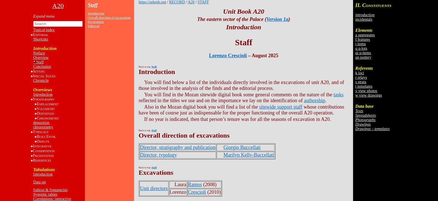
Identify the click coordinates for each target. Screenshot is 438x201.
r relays (361, 77)
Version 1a (277, 19)
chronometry (43, 127)
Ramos (195, 184)
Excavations (96, 22)
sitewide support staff (281, 107)
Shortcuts (40, 39)
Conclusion (42, 66)
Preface (39, 53)
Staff (93, 5)
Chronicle (41, 80)
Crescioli (197, 192)
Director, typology (158, 155)
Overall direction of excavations (109, 18)
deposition (41, 123)
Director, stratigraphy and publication (177, 147)
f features (362, 39)
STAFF (203, 2)
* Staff (38, 62)
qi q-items (363, 53)
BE (46, 137)
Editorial (93, 26)
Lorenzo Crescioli (228, 55)
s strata (360, 82)
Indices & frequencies (50, 190)
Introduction (43, 94)
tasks (339, 94)
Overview (41, 58)
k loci (359, 73)
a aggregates (365, 35)
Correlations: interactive (52, 199)
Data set (39, 182)
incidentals (363, 19)
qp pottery (363, 57)
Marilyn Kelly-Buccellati (248, 155)
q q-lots (361, 48)
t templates (363, 86)
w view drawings (368, 95)
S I (44, 76)
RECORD (177, 2)
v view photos (366, 91)
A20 (191, 2)
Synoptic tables (45, 194)
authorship (314, 100)
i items (360, 44)
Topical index (43, 30)
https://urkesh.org (152, 2)
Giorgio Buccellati (242, 147)
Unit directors (154, 188)
